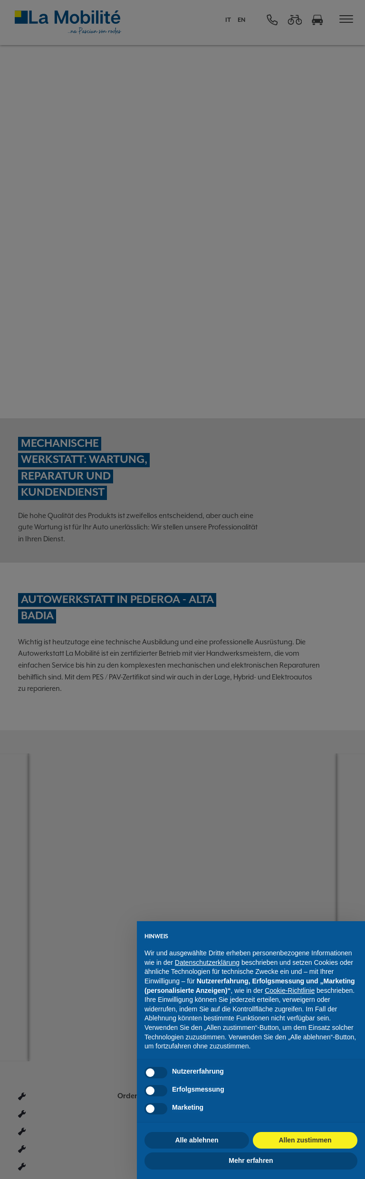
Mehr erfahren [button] (251, 1160)
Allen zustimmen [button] (305, 1140)
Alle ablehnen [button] (196, 1140)
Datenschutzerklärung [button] (207, 962)
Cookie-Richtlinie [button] (290, 990)
